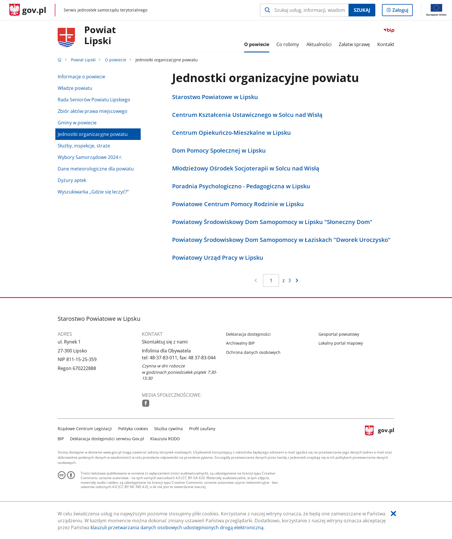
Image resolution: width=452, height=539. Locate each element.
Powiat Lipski (83, 59)
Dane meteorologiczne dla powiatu (96, 169)
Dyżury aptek (72, 180)
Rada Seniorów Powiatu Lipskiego (94, 99)
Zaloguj (402, 11)
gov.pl (379, 433)
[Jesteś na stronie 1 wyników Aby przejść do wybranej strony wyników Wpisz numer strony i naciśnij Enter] (271, 280)
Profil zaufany (202, 428)
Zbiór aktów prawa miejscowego (92, 111)
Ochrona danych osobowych (253, 352)
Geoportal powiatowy (339, 334)
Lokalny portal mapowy (341, 343)
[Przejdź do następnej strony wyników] (297, 280)
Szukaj (362, 10)
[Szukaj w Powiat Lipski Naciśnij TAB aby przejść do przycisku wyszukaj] (304, 10)
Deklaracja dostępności (248, 334)
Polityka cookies (133, 428)
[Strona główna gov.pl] (27, 10)
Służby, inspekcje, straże (84, 146)
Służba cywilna (168, 428)
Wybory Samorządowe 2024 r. (90, 157)
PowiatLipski (100, 35)
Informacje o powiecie (81, 76)
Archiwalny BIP (240, 343)
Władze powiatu (75, 88)
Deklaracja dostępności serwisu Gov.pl (107, 438)
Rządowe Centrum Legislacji (85, 428)
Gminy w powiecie (77, 122)
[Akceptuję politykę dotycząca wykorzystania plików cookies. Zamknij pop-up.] (393, 513)
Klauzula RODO (165, 438)
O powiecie (115, 59)
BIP (61, 438)
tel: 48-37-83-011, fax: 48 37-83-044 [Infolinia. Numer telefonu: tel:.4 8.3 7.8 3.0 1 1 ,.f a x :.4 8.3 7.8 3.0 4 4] (179, 357)
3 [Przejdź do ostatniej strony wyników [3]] (289, 280)
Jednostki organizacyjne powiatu (93, 134)
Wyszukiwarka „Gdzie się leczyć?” (93, 192)
